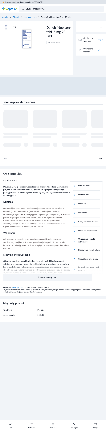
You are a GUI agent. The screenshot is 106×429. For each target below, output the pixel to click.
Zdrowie (16, 17)
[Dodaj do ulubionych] (101, 26)
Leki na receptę (30, 17)
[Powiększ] (15, 27)
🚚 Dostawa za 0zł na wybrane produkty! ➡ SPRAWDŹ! (22, 2)
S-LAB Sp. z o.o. (18, 287)
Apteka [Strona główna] (5, 17)
